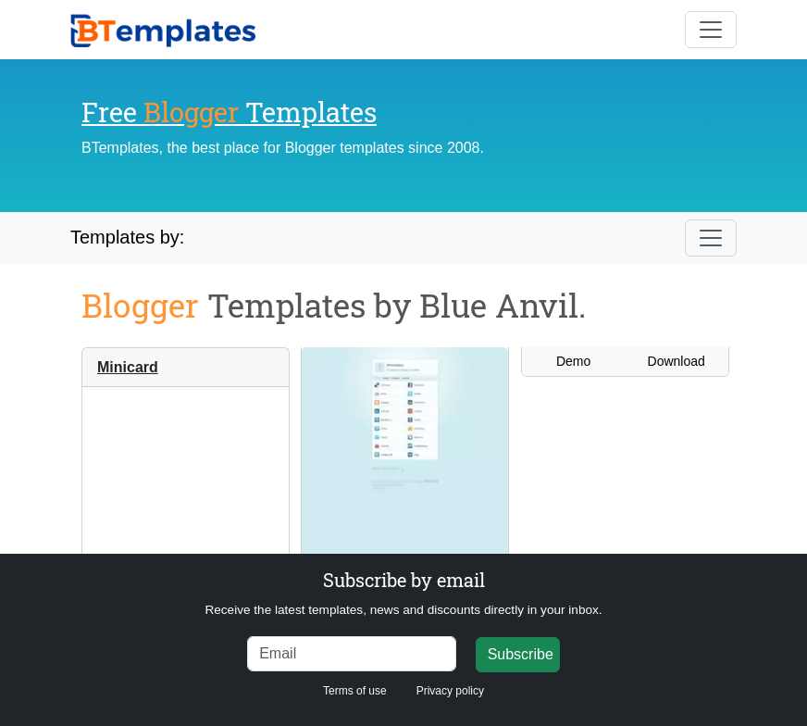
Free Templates (229, 112)
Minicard (127, 367)
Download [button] (676, 361)
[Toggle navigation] (711, 29)
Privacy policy (450, 690)
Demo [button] (573, 361)
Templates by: (127, 237)
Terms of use (355, 690)
